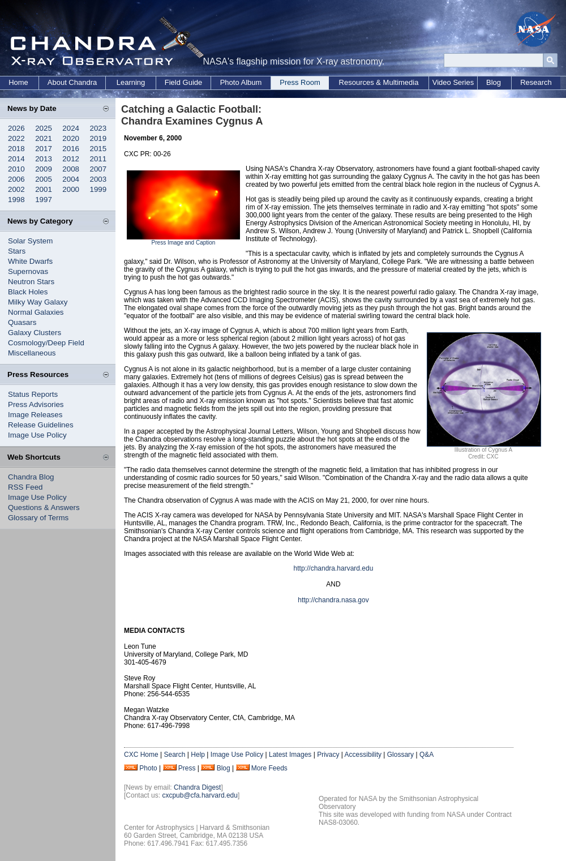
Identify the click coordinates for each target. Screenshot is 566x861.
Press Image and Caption (184, 242)
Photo (148, 768)
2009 (43, 169)
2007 (98, 169)
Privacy (328, 755)
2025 (43, 128)
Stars (16, 251)
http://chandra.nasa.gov (333, 600)
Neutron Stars (31, 281)
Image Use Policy (37, 435)
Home (18, 82)
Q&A (426, 755)
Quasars (22, 322)
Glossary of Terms (38, 517)
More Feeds (269, 768)
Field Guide (183, 82)
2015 (98, 148)
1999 (98, 189)
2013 (43, 159)
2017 (43, 148)
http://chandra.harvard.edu (334, 568)
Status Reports (33, 394)
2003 (98, 179)
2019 (98, 138)
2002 (16, 189)
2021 (43, 138)
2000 (70, 189)
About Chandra (72, 82)
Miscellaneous (31, 353)
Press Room (300, 82)
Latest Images (290, 755)
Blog (493, 82)
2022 (16, 138)
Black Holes (28, 292)
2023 (98, 128)
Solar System (30, 241)
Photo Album (241, 82)
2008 (70, 169)
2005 (43, 179)
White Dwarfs (30, 261)
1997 (43, 199)
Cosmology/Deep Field (46, 343)
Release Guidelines (41, 425)
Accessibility (363, 755)
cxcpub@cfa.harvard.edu (200, 795)
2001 (43, 189)
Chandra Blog (31, 477)
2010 (16, 169)
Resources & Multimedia (379, 82)
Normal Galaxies (36, 312)
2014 (16, 159)
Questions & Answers (44, 507)
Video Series (453, 82)
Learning (131, 82)
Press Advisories (36, 404)
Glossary (400, 755)
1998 (16, 199)
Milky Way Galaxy (37, 302)
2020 (70, 138)
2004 (70, 179)
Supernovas (28, 271)
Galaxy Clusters (34, 332)
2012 (70, 159)
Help (198, 755)
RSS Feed (25, 487)
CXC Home (141, 755)
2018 (16, 148)
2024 (70, 128)
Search (174, 755)
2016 (70, 148)
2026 (16, 128)
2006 (16, 179)
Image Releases (35, 414)
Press (187, 768)
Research (536, 82)
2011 (98, 159)
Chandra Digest (197, 787)
